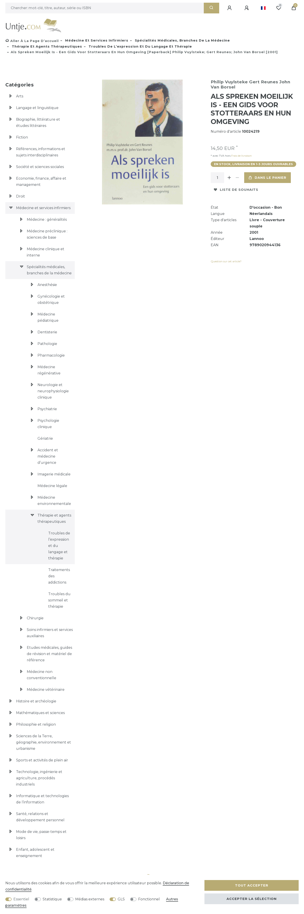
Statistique (52, 899)
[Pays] (263, 8)
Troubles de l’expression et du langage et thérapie (139, 46)
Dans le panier (267, 178)
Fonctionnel (149, 899)
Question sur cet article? (226, 261)
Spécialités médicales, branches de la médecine (182, 40)
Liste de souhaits (236, 190)
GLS (121, 899)
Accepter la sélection (252, 899)
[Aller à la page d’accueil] (32, 41)
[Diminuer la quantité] (237, 177)
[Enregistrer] (247, 8)
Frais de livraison (241, 155)
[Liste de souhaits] (278, 8)
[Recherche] (211, 8)
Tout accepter (251, 885)
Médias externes (89, 899)
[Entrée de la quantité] (217, 177)
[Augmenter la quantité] (229, 177)
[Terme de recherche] (104, 8)
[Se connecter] (230, 8)
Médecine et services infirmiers (96, 40)
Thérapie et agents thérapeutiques (46, 46)
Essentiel (21, 899)
